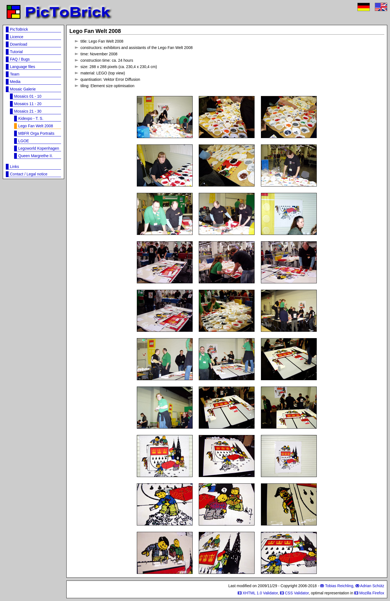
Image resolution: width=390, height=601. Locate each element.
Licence (16, 37)
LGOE (23, 141)
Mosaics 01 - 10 (27, 96)
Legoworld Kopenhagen (38, 148)
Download (18, 44)
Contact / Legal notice (28, 174)
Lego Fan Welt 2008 (35, 126)
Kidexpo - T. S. (30, 118)
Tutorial (16, 52)
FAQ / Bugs (20, 59)
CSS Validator (297, 593)
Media (15, 81)
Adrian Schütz (372, 586)
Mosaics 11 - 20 (27, 104)
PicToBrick (19, 29)
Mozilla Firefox (371, 593)
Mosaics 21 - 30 (27, 111)
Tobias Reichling (339, 586)
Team (14, 74)
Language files (22, 66)
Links (14, 166)
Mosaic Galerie (23, 89)
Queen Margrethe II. (35, 156)
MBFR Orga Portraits (36, 133)
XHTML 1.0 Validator (260, 593)
